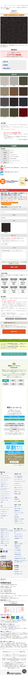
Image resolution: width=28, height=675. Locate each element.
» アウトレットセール (19, 523)
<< (10, 603)
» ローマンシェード (4, 495)
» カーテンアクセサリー (5, 477)
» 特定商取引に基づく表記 (20, 558)
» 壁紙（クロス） (18, 491)
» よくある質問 (17, 550)
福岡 (21, 384)
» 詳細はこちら (9, 614)
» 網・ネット (17, 506)
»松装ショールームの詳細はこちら (14, 377)
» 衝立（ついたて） (18, 487)
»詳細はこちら (8, 631)
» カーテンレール (4, 480)
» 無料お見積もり (7, 68)
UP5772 (23, 85)
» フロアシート (3, 513)
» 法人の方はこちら (18, 573)
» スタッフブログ (18, 556)
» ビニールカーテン (18, 479)
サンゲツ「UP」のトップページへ (14, 354)
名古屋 (5, 384)
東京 (5, 380)
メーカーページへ (10, 318)
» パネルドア (17, 483)
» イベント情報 (3, 545)
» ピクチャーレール (18, 489)
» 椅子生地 (16, 517)
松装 (2, 7)
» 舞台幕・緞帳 (17, 493)
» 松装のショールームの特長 (6, 530)
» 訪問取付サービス (18, 538)
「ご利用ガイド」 (14, 314)
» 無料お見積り (17, 545)
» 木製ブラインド (4, 484)
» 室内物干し (17, 499)
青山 (13, 380)
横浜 (21, 380)
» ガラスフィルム (4, 500)
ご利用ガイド (22, 275)
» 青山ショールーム (4, 534)
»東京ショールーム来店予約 (14, 419)
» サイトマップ (17, 552)
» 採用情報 (16, 569)
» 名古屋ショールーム (5, 539)
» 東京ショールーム (4, 532)
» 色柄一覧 (5, 61)
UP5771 (14, 85)
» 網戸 (1, 502)
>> (17, 603)
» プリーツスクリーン (5, 491)
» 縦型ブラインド (4, 486)
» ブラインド (3, 482)
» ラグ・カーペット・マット (6, 507)
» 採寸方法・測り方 (18, 536)
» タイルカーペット (4, 509)
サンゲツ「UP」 (12, 7)
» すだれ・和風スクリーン (6, 498)
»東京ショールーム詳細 (14, 416)
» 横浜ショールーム (4, 536)
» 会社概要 (16, 567)
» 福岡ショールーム (4, 543)
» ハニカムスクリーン (5, 493)
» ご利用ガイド (17, 548)
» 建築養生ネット (18, 510)
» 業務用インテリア (18, 521)
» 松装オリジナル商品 (19, 519)
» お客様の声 (3, 558)
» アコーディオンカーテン (20, 481)
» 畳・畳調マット (4, 515)
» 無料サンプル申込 (18, 543)
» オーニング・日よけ (19, 512)
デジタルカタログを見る (20, 318)
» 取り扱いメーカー (18, 571)
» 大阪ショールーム (4, 541)
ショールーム (5, 601)
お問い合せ (14, 331)
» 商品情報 (5, 65)
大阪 (13, 384)
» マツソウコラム (18, 534)
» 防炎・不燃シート (18, 508)
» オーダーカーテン (4, 475)
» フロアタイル (3, 511)
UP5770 (4, 85)
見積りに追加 (14, 267)
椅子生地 (6, 7)
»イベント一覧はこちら (19, 465)
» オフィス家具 (17, 501)
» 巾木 (1, 517)
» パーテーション (18, 485)
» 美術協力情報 (17, 554)
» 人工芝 (16, 514)
